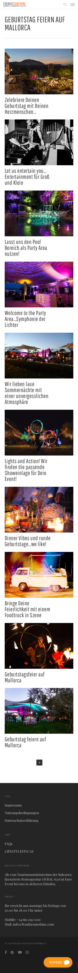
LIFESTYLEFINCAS (19, 851)
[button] (72, 4)
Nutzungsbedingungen (22, 813)
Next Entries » (39, 763)
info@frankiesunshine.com (33, 924)
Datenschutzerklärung (21, 820)
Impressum (13, 805)
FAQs (8, 843)
